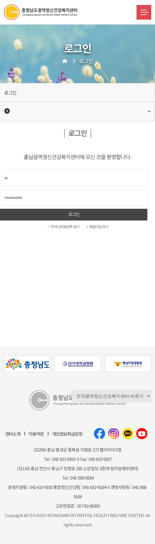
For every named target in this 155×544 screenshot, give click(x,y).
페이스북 (99, 433)
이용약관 (36, 434)
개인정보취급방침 (67, 434)
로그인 (86, 60)
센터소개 (12, 434)
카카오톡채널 (127, 433)
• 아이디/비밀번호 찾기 (63, 227)
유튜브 (141, 433)
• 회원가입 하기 (97, 227)
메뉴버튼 (144, 12)
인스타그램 (113, 433)
